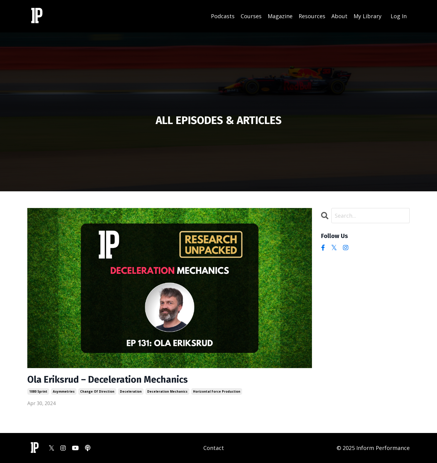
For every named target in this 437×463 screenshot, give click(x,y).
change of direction (97, 391)
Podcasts (223, 16)
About (339, 16)
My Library (367, 16)
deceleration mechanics (167, 391)
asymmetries (64, 391)
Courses (251, 16)
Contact (213, 447)
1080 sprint (38, 391)
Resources (312, 16)
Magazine (280, 16)
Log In (399, 16)
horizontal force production (216, 391)
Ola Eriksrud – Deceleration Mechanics (107, 379)
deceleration (131, 391)
